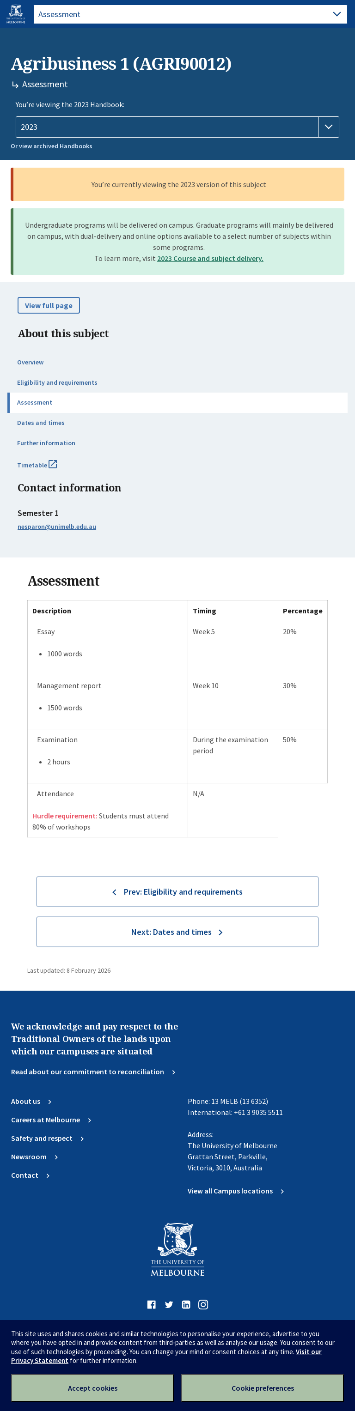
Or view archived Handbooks (51, 146)
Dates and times (41, 422)
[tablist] (190, 14)
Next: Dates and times (171, 932)
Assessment (34, 402)
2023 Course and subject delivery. (210, 258)
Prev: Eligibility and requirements (183, 891)
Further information (46, 443)
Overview (30, 362)
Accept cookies (92, 1388)
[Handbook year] (177, 127)
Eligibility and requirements (57, 382)
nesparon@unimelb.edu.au (57, 526)
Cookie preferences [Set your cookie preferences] (263, 1388)
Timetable (47, 469)
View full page (49, 305)
